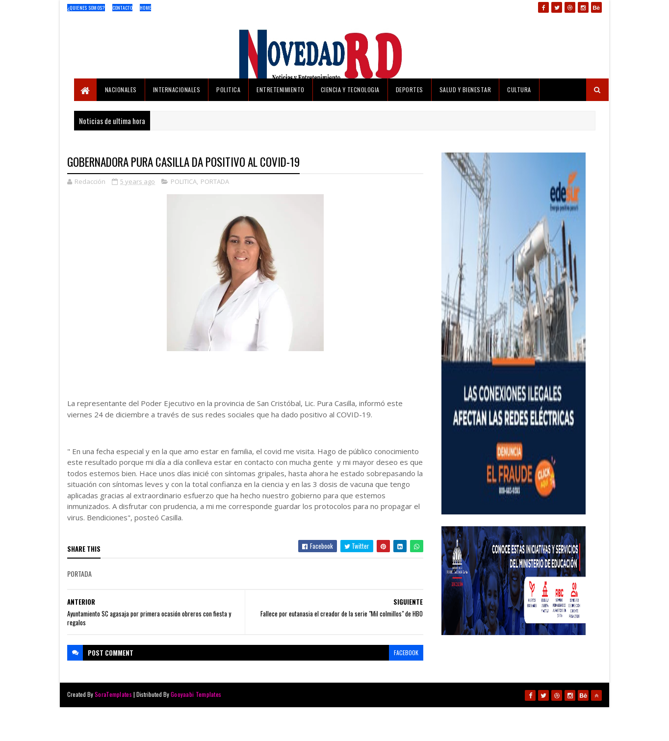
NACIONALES (121, 89)
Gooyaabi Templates (196, 694)
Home (145, 7)
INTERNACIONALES (177, 89)
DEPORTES (409, 89)
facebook (406, 652)
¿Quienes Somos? (86, 7)
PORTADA (215, 181)
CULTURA (519, 89)
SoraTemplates (113, 694)
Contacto (122, 7)
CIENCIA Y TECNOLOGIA (350, 89)
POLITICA (228, 89)
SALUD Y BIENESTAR (465, 89)
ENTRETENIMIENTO (281, 89)
